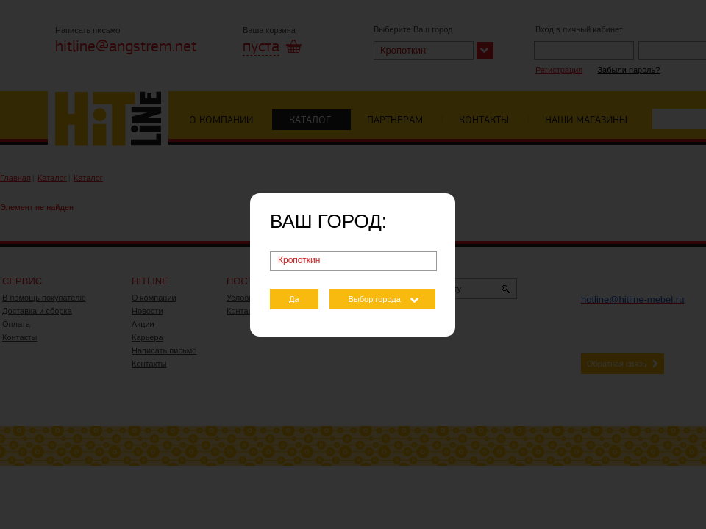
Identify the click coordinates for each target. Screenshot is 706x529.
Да (294, 299)
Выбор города (375, 299)
